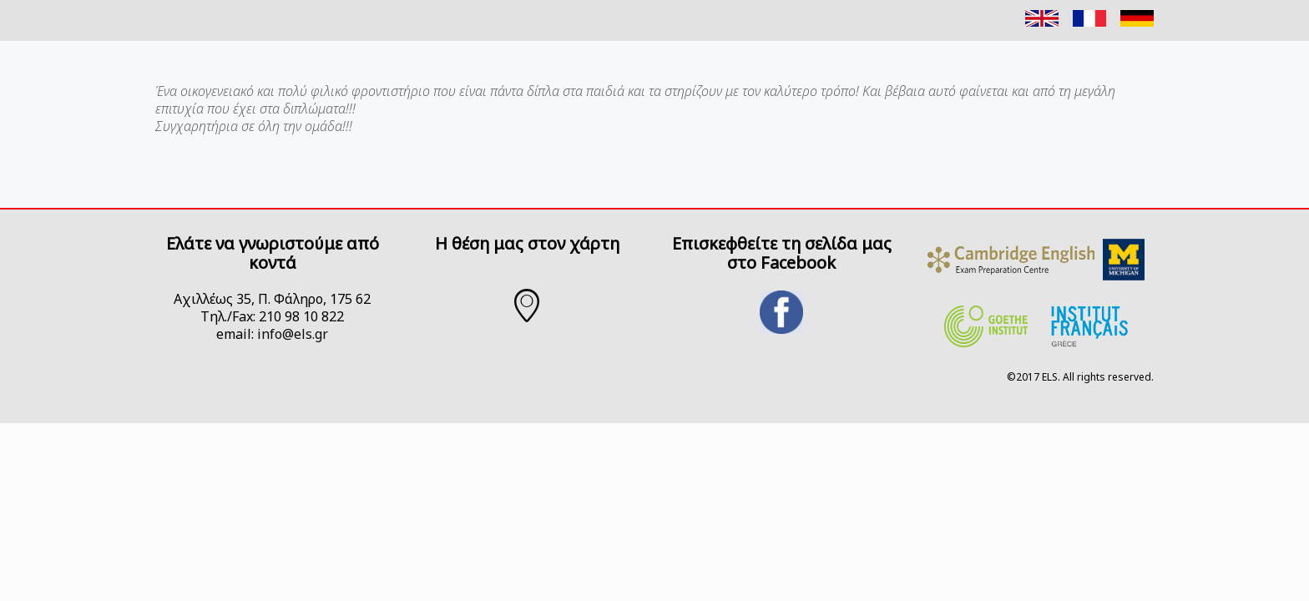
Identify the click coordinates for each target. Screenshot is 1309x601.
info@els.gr (292, 334)
